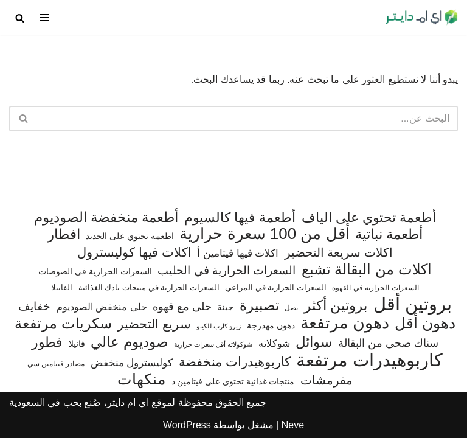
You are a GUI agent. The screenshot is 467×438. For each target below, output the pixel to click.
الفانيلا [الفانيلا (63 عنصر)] (61, 287)
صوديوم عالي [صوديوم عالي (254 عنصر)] (129, 342)
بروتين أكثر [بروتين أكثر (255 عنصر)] (335, 305)
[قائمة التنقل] (44, 17)
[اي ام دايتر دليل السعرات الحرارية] (421, 18)
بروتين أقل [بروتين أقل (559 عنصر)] (412, 304)
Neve (293, 425)
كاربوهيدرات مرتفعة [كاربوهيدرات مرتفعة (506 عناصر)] (369, 361)
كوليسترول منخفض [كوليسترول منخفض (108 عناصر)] (132, 363)
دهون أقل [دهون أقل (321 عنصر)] (425, 324)
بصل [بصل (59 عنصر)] (291, 308)
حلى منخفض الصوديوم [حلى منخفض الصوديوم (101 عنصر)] (102, 306)
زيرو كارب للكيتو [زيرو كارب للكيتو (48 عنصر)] (218, 326)
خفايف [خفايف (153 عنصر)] (34, 306)
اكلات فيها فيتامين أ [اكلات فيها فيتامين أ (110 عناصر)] (237, 253)
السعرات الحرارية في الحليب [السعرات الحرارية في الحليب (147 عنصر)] (226, 270)
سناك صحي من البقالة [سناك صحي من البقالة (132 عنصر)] (388, 342)
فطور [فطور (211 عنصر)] (47, 342)
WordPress (187, 425)
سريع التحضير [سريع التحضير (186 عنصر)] (154, 324)
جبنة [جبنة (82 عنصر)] (225, 307)
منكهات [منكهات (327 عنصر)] (141, 380)
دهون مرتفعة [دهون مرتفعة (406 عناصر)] (344, 324)
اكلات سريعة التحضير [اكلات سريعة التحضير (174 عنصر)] (339, 252)
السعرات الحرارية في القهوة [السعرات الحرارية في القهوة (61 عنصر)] (375, 287)
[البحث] (19, 18)
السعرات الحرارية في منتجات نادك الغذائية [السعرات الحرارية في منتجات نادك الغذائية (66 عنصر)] (149, 287)
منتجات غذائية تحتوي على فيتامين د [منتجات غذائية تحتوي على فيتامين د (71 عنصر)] (233, 381)
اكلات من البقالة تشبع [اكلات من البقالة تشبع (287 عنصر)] (367, 269)
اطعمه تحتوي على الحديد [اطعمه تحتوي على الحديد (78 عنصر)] (130, 236)
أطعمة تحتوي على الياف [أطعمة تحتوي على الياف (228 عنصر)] (369, 217)
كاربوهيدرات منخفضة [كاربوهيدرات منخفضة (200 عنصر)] (235, 362)
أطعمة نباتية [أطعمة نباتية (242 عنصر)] (389, 234)
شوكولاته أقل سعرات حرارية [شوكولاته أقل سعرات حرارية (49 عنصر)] (213, 344)
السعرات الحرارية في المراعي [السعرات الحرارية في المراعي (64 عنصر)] (276, 287)
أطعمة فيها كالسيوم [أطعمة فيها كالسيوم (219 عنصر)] (240, 217)
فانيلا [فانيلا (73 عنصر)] (77, 344)
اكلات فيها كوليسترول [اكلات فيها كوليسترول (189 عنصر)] (134, 252)
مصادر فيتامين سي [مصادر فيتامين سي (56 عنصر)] (56, 364)
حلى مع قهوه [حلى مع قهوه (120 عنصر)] (182, 307)
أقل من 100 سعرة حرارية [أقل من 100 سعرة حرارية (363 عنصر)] (264, 234)
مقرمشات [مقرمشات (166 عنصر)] (326, 380)
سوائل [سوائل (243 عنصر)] (314, 342)
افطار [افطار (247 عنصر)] (63, 234)
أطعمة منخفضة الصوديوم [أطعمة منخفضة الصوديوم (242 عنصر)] (106, 217)
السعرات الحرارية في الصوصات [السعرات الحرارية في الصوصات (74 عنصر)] (95, 271)
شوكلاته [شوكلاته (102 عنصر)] (274, 343)
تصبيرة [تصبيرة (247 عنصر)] (259, 305)
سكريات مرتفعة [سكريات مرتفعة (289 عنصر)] (63, 324)
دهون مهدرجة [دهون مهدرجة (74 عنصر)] (271, 325)
